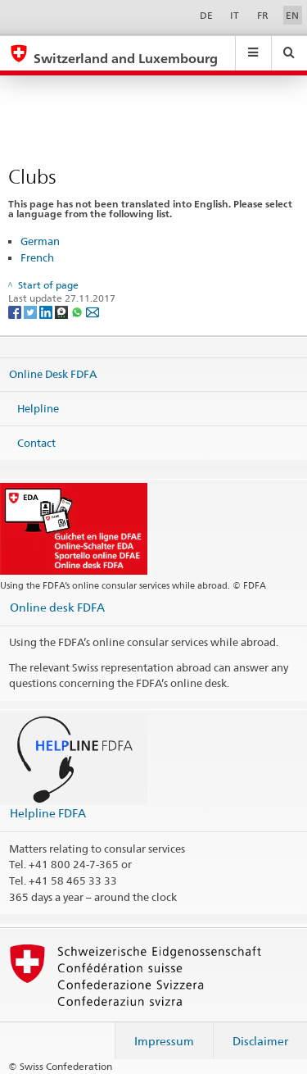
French (37, 257)
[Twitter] (31, 311)
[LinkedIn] (47, 311)
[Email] (92, 311)
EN (292, 15)
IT (234, 15)
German (40, 241)
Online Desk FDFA (53, 373)
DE (206, 15)
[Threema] (62, 311)
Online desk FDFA (57, 607)
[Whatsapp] (78, 311)
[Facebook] (16, 311)
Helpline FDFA (48, 813)
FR (263, 15)
